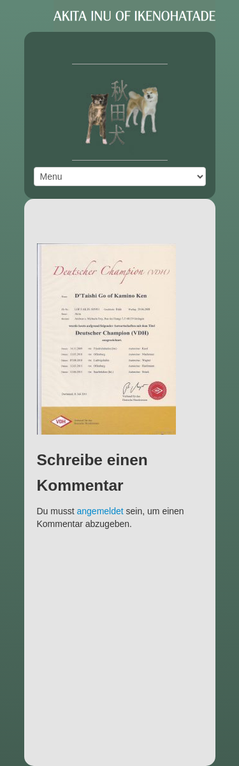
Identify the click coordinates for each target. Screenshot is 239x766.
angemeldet (100, 511)
